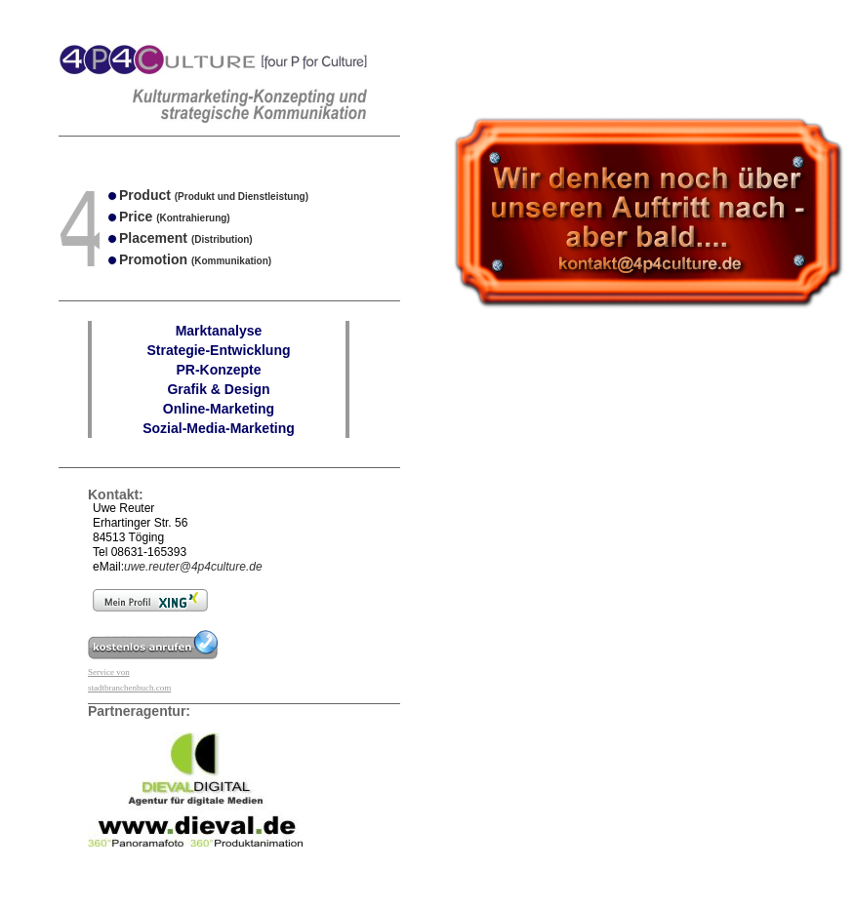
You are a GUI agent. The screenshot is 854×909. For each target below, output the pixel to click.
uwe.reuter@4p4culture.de (193, 566)
